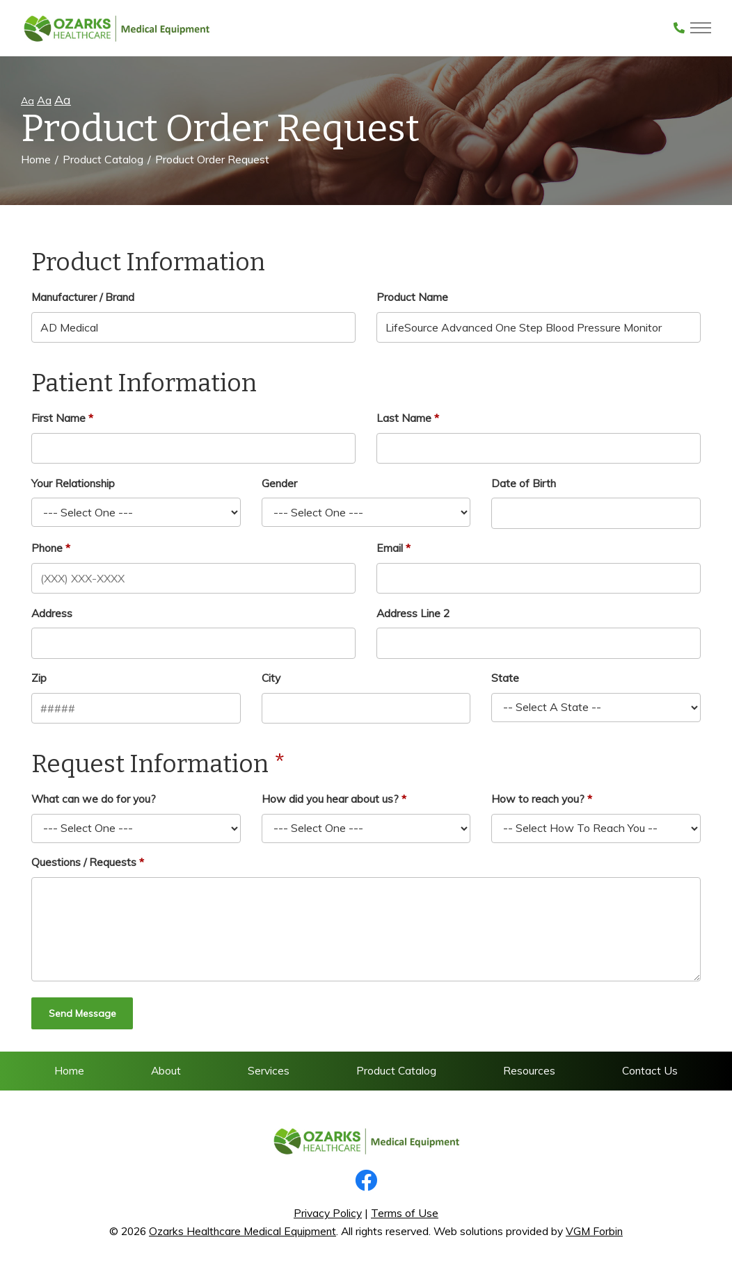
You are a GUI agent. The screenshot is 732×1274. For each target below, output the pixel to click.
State (505, 678)
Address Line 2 (412, 613)
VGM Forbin (594, 1231)
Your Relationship (73, 483)
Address (51, 613)
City (271, 678)
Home (36, 159)
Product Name (412, 297)
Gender (279, 483)
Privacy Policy (328, 1213)
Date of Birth (523, 483)
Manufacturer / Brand (82, 297)
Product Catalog (103, 159)
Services (268, 1070)
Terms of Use (404, 1213)
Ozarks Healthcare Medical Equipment (242, 1231)
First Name (58, 418)
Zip (39, 678)
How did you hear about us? (330, 799)
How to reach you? (537, 799)
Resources (529, 1070)
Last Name (403, 418)
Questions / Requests (83, 862)
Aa (27, 101)
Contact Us (650, 1070)
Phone (47, 548)
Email (389, 548)
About (166, 1070)
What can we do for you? (93, 799)
